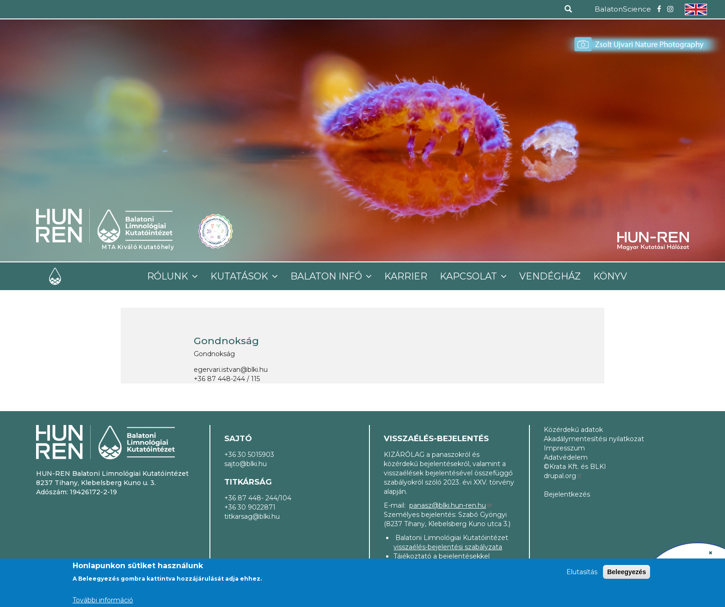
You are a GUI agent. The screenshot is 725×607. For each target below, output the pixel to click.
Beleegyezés (626, 572)
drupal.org (563, 476)
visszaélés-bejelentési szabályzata (447, 547)
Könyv (610, 276)
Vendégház (550, 276)
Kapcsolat (469, 276)
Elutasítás (581, 572)
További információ (103, 600)
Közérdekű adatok (573, 429)
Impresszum (564, 448)
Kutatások (240, 276)
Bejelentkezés (567, 494)
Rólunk (168, 276)
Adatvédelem (566, 457)
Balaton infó (327, 276)
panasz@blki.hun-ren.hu (450, 505)
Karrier (405, 276)
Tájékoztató (412, 556)
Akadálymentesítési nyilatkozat (594, 439)
